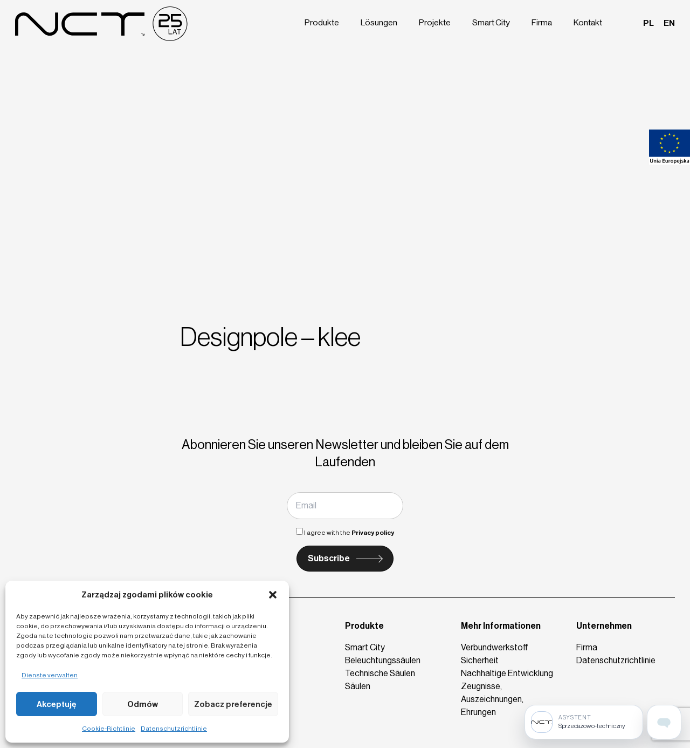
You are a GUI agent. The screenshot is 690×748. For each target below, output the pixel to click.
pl (648, 23)
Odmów (142, 704)
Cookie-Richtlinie (108, 728)
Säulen (357, 686)
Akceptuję (57, 704)
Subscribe (329, 558)
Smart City (492, 23)
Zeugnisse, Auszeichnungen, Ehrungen (492, 699)
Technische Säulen (380, 673)
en (669, 23)
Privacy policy (372, 532)
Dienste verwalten (50, 675)
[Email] (345, 505)
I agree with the (345, 532)
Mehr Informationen (501, 626)
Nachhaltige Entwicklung (507, 673)
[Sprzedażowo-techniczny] (584, 722)
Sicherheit (480, 660)
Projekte (436, 23)
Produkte (324, 23)
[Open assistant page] (664, 722)
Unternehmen (604, 626)
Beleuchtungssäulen (382, 660)
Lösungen (381, 23)
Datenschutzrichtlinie (174, 728)
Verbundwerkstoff (494, 647)
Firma (543, 23)
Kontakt (589, 23)
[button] (272, 594)
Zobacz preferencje (233, 704)
